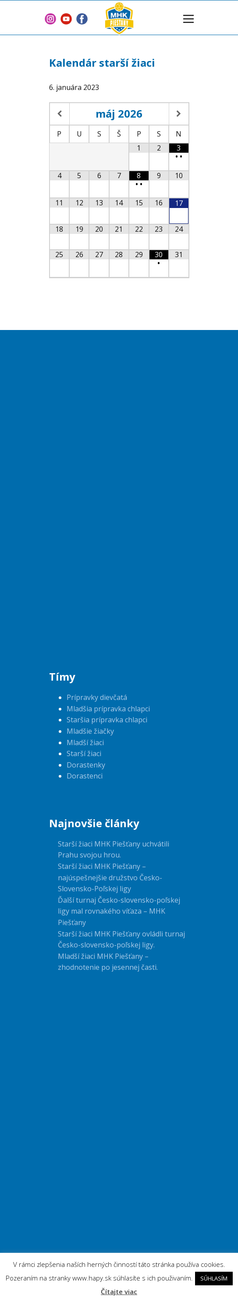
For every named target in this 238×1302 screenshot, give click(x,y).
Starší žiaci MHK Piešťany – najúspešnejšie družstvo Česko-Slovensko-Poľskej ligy (110, 877)
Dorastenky (86, 765)
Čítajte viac (119, 1291)
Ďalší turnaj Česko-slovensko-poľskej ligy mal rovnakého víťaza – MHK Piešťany (119, 911)
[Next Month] (178, 114)
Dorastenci (85, 776)
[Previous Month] (59, 114)
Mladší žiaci (85, 742)
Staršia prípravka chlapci (107, 720)
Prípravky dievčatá (97, 697)
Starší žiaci (84, 753)
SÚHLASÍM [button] (213, 1278)
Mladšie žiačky (90, 731)
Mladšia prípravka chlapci (108, 709)
